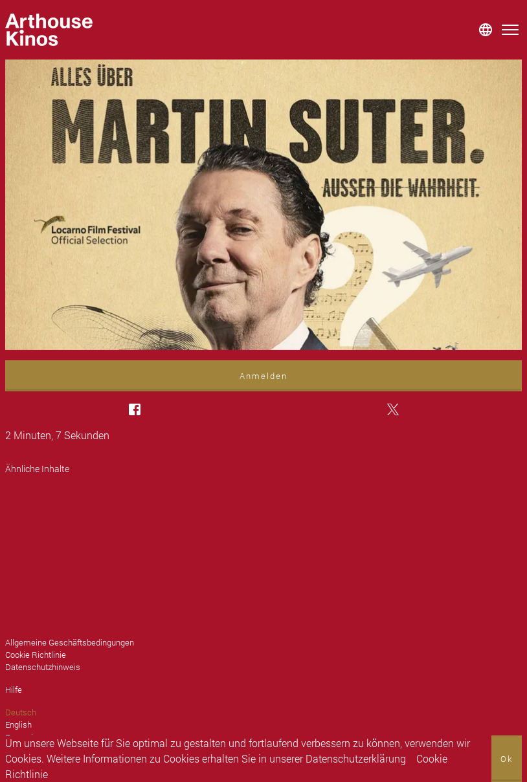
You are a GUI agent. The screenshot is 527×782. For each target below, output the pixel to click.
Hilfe (13, 689)
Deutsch (20, 712)
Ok (506, 759)
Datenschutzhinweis (42, 667)
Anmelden (263, 376)
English (18, 724)
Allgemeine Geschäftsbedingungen (69, 642)
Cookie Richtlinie (35, 654)
